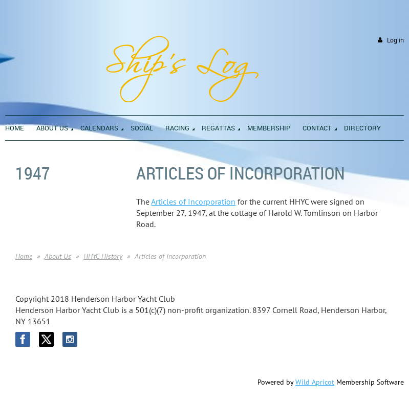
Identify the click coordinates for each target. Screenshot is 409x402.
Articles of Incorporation (193, 201)
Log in (395, 40)
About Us (58, 256)
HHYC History (102, 256)
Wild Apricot (314, 382)
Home (23, 256)
